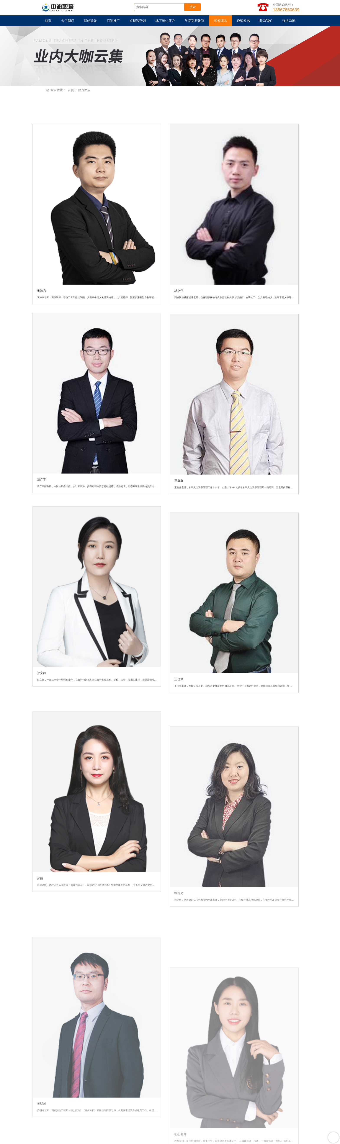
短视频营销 (136, 21)
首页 (47, 21)
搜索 (199, 7)
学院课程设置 (194, 21)
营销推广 (112, 21)
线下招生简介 (164, 21)
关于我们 (67, 21)
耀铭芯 (127, 1130)
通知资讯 (243, 21)
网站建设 (90, 21)
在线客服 (195, 1100)
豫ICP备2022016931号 (245, 1139)
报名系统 (289, 21)
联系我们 (266, 21)
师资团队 (221, 21)
